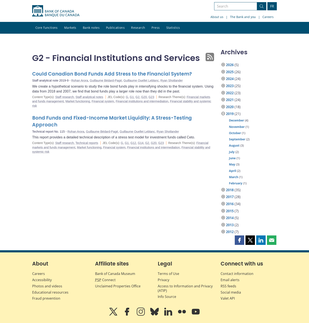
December (236, 120)
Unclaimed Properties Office (118, 286)
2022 (230, 93)
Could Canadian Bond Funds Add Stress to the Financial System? (112, 74)
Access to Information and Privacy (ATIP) (185, 288)
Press (155, 28)
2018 (230, 190)
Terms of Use (168, 273)
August (234, 145)
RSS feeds (228, 286)
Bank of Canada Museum (115, 273)
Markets (70, 28)
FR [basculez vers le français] (272, 6)
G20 (144, 97)
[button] (239, 240)
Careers (268, 17)
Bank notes (91, 28)
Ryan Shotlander (171, 80)
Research (138, 28)
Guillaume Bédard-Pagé (106, 80)
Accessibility (42, 280)
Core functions (46, 28)
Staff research (64, 97)
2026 (230, 64)
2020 (230, 107)
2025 (230, 72)
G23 (151, 97)
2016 (230, 204)
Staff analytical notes (89, 97)
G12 (133, 143)
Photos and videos (47, 286)
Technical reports (87, 143)
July (232, 152)
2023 (230, 85)
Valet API (228, 298)
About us (217, 17)
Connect (105, 280)
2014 (230, 217)
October (235, 133)
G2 (137, 97)
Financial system (103, 101)
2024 (230, 78)
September (237, 139)
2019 (230, 113)
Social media (231, 292)
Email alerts (230, 280)
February (235, 183)
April (232, 171)
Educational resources (50, 292)
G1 (132, 97)
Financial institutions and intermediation (142, 101)
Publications (115, 28)
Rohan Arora (79, 80)
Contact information (237, 273)
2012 (230, 231)
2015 (230, 211)
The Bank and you (243, 17)
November (237, 127)
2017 (230, 196)
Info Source (167, 296)
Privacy (163, 280)
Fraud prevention (46, 298)
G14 (140, 143)
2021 (230, 99)
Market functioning (77, 101)
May (232, 164)
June (232, 158)
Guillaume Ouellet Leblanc (141, 80)
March (233, 177)
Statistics (173, 28)
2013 (230, 225)
